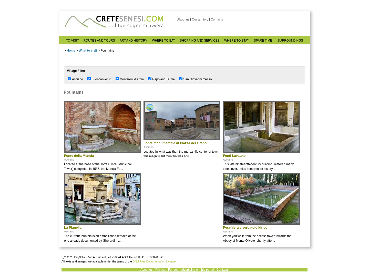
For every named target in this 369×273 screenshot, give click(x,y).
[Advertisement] (182, 205)
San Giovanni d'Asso (197, 79)
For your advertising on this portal (191, 269)
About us (183, 19)
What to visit (88, 50)
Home (71, 50)
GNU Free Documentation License (154, 261)
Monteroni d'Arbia (132, 79)
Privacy (160, 269)
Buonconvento (101, 79)
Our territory (200, 19)
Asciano (77, 79)
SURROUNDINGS (290, 40)
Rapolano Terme (163, 79)
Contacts (217, 19)
